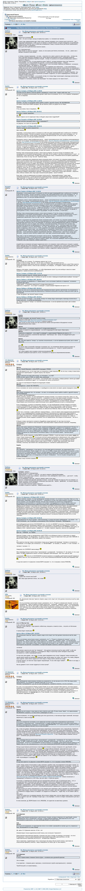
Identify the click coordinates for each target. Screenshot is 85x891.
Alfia (6, 594)
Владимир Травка (10, 19)
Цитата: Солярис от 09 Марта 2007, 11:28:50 (29, 91)
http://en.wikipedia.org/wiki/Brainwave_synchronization (64, 140)
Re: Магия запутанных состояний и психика (36, 31)
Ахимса (7, 809)
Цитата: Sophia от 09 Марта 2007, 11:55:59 (28, 191)
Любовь (7, 31)
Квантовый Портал (13, 14)
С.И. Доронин (9, 360)
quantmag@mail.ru (36, 10)
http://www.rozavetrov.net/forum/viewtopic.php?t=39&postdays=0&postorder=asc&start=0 (37, 320)
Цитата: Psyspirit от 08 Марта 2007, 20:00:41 (29, 126)
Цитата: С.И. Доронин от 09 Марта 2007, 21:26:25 (30, 497)
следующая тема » (77, 20)
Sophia (7, 86)
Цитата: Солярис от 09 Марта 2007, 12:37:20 (29, 273)
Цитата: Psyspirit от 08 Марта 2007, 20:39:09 (29, 119)
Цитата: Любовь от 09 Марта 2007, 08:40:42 (29, 111)
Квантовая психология (17, 18)
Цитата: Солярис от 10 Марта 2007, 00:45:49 (29, 518)
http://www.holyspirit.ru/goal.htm (44, 734)
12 (21, 24)
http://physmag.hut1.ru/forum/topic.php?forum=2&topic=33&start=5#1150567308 (38, 776)
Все (24, 24)
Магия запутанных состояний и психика (23, 21)
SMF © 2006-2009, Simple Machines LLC (49, 889)
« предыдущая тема (67, 19)
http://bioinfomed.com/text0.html (31, 142)
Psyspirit (8, 186)
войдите (29, 1)
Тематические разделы (15, 16)
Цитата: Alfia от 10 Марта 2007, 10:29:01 (27, 633)
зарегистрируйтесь (39, 1)
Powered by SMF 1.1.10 (30, 889)
